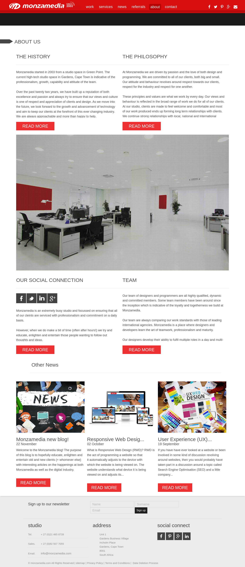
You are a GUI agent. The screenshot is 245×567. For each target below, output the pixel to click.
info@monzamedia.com (56, 553)
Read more (35, 126)
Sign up (141, 510)
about (155, 7)
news (122, 7)
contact (171, 7)
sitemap (80, 563)
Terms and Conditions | (118, 563)
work (90, 7)
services (106, 7)
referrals (138, 7)
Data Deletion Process (145, 563)
